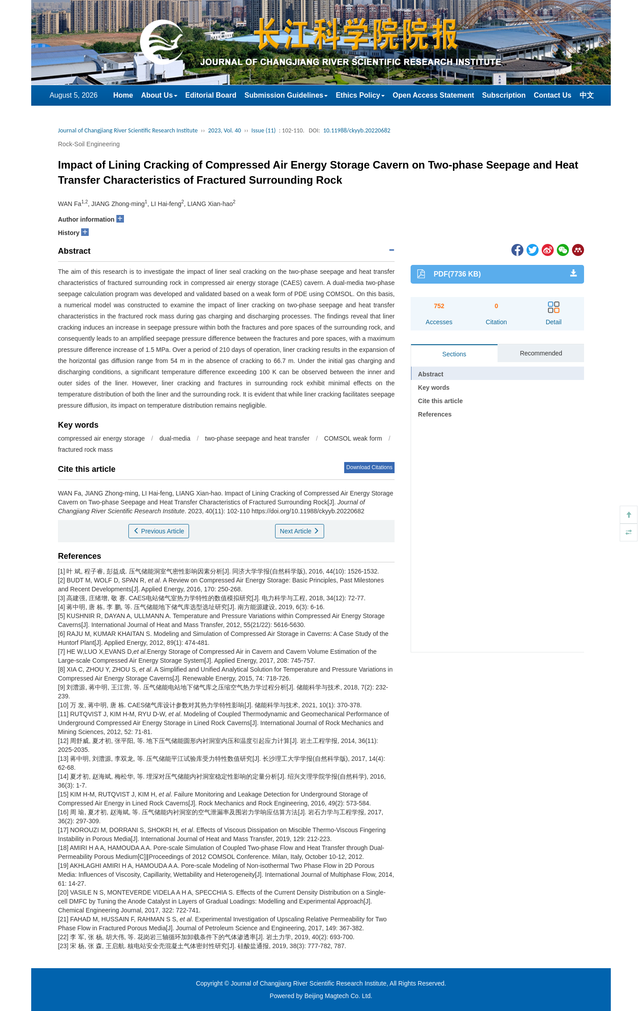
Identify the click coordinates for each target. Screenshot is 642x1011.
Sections (454, 354)
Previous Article (158, 531)
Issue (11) (263, 130)
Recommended (541, 353)
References (435, 414)
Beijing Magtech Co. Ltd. (339, 995)
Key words (434, 387)
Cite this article (440, 400)
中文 (587, 95)
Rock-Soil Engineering (89, 144)
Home (123, 95)
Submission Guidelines (286, 95)
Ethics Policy (360, 95)
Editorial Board (211, 95)
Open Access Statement (433, 95)
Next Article (300, 531)
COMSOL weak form (353, 438)
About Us (159, 95)
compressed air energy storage (101, 438)
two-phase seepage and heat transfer (257, 438)
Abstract (431, 374)
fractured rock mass (85, 449)
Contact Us (552, 95)
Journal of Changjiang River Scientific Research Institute (128, 130)
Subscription (504, 95)
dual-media (175, 438)
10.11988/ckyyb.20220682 (357, 130)
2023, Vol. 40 (224, 130)
